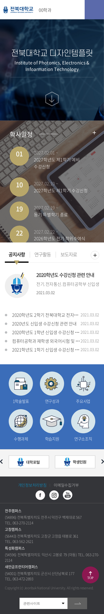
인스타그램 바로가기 (54, 495)
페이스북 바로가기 (40, 495)
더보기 (95, 255)
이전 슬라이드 (1, 461)
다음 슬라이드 (102, 461)
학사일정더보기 (94, 132)
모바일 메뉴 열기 (94, 9)
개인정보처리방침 (32, 485)
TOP (90, 578)
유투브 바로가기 (67, 495)
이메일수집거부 (66, 485)
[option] (29, 462)
